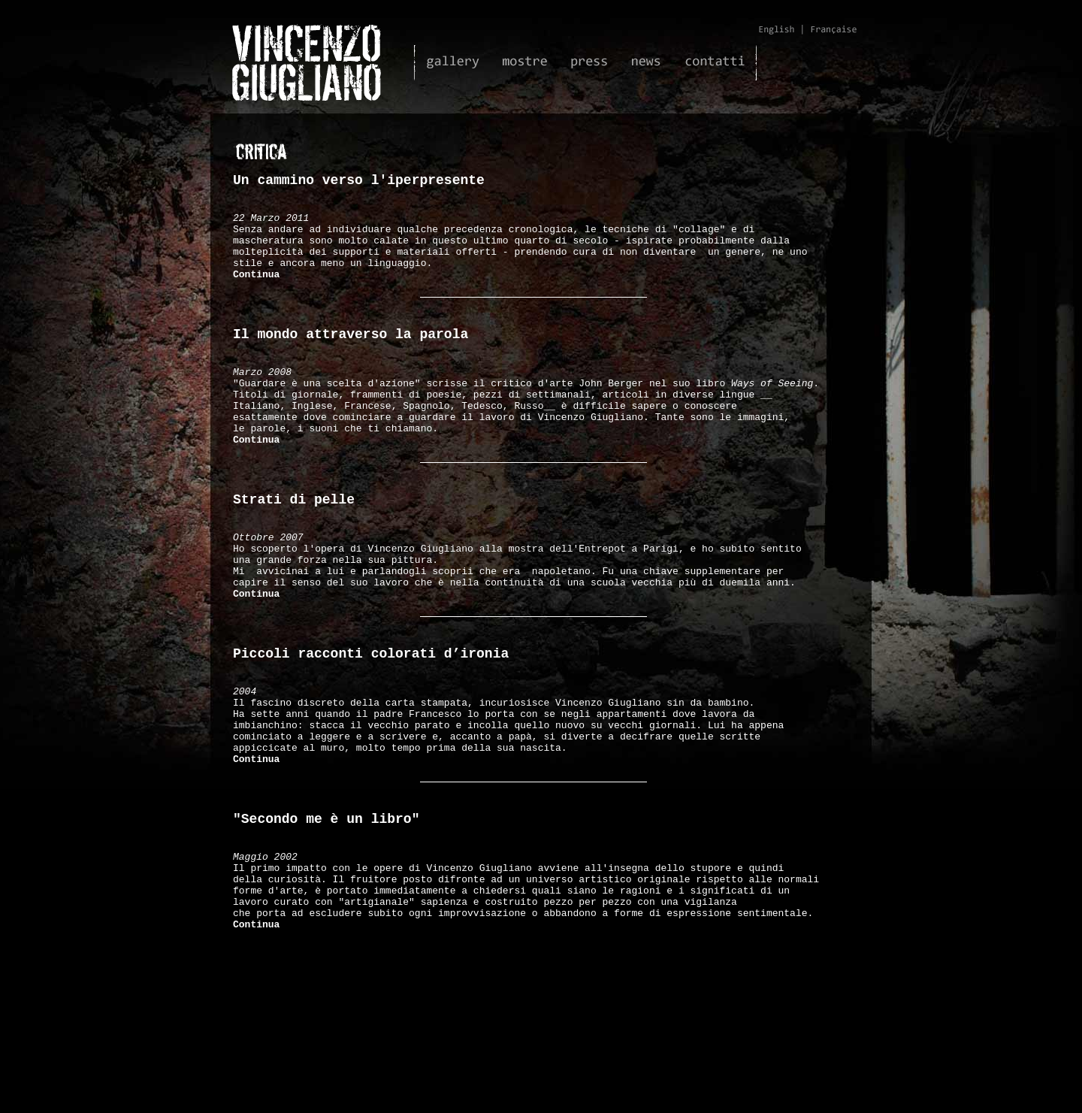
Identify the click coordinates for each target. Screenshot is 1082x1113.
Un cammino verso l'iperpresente (359, 182)
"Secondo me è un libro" (326, 918)
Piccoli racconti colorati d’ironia (371, 727)
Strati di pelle (294, 550)
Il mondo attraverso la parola (350, 359)
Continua (256, 292)
